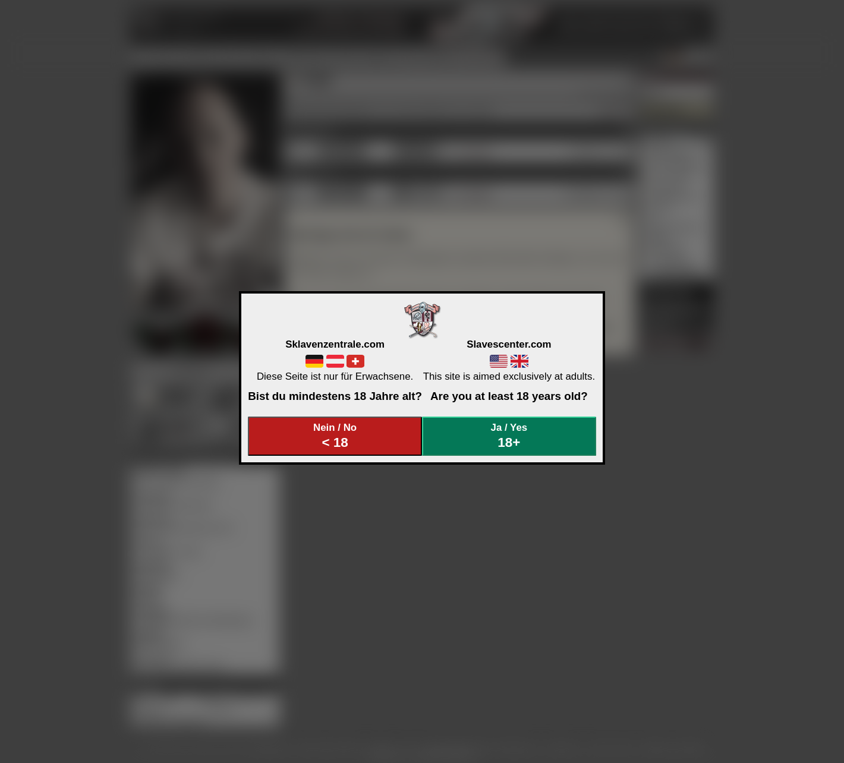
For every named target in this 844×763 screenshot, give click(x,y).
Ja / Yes (509, 436)
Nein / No (335, 436)
